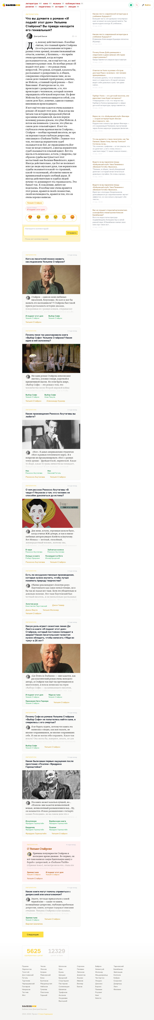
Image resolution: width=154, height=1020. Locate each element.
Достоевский (27, 975)
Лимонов (80, 972)
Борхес (98, 986)
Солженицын (64, 986)
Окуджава (63, 998)
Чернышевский (28, 984)
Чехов (42, 966)
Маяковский (45, 975)
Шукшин (62, 975)
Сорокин (80, 966)
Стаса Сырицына (45, 1014)
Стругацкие (64, 981)
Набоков (44, 986)
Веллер (80, 984)
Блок (42, 978)
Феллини (117, 989)
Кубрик (117, 978)
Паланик (98, 989)
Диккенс (99, 984)
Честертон (99, 978)
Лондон (98, 981)
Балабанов (118, 969)
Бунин (61, 972)
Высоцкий (63, 1001)
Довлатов (81, 975)
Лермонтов (27, 969)
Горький (43, 995)
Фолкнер (99, 972)
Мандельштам (46, 984)
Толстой (25, 972)
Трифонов (63, 992)
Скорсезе (118, 981)
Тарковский (119, 966)
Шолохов (62, 966)
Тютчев (25, 992)
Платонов (44, 992)
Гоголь (25, 978)
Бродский (63, 978)
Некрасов (26, 989)
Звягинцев (118, 972)
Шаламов (62, 989)
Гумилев (43, 989)
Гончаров (26, 986)
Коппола (117, 975)
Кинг (97, 995)
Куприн (43, 972)
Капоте (98, 998)
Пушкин (25, 966)
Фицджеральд (101, 975)
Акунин (80, 978)
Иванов (80, 981)
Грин (60, 969)
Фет (24, 995)
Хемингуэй (99, 969)
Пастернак (63, 984)
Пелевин (80, 969)
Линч (116, 986)
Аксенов (62, 995)
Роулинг (98, 992)
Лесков (43, 969)
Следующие (33, 934)
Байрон (98, 966)
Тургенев (26, 981)
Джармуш (118, 984)
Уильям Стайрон (34, 203)
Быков (79, 986)
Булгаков (44, 981)
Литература (32, 14)
